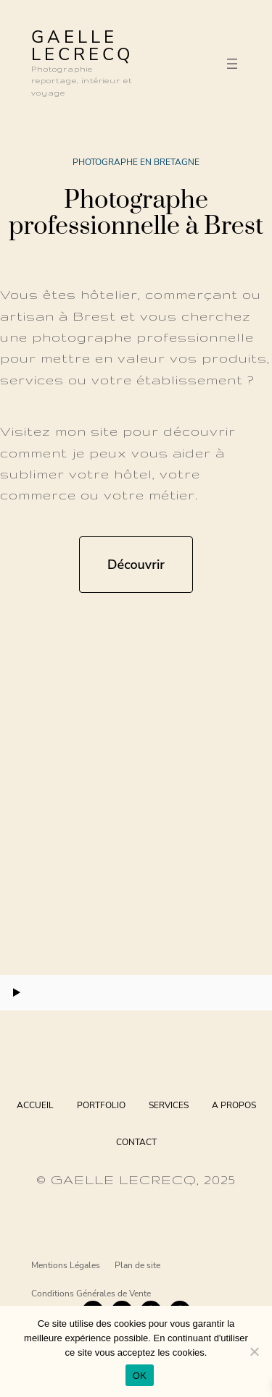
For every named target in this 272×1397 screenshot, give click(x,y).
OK (140, 1375)
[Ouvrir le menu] (232, 63)
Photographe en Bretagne (136, 162)
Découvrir (136, 564)
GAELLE (74, 36)
